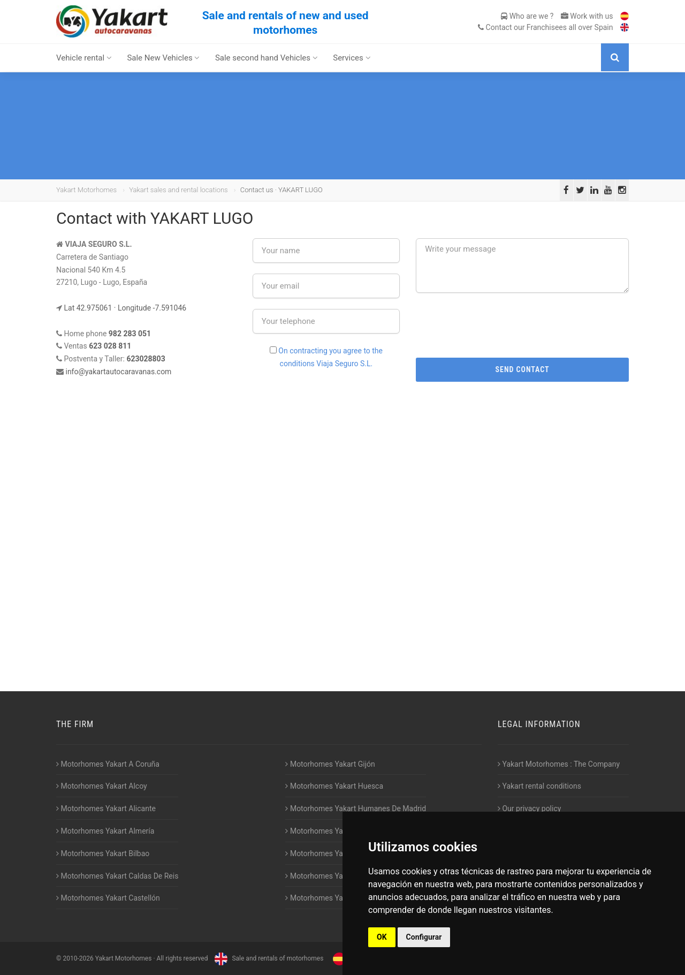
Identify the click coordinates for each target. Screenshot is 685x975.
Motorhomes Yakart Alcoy (101, 786)
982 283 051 (130, 333)
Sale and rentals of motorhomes (267, 958)
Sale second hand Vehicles (266, 58)
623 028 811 (110, 346)
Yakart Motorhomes (86, 190)
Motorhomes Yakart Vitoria (332, 898)
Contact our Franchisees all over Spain (545, 27)
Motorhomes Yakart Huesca (334, 786)
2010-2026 (78, 958)
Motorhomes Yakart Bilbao (102, 853)
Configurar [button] (424, 937)
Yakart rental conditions (539, 786)
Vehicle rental (84, 58)
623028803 (145, 358)
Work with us (587, 16)
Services (351, 58)
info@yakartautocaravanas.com (118, 371)
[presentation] (522, 324)
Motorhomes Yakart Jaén (329, 831)
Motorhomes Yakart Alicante (106, 808)
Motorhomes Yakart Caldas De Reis (117, 876)
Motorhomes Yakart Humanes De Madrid (355, 808)
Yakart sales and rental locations (178, 190)
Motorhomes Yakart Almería (105, 831)
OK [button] (382, 937)
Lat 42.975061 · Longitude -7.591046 (125, 308)
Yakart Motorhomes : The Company (559, 764)
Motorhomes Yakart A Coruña (107, 764)
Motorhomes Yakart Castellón (108, 898)
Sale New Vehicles (163, 58)
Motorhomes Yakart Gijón (330, 764)
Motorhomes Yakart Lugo (329, 853)
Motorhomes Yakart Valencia (335, 876)
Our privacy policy (529, 808)
